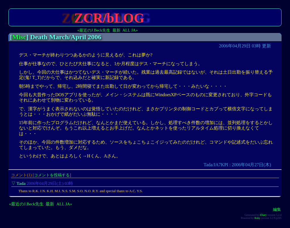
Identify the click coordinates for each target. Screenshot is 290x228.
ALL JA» (130, 30)
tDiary (263, 214)
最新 (116, 30)
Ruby (258, 218)
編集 (277, 209)
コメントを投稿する (52, 175)
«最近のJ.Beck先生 (93, 30)
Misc (19, 37)
